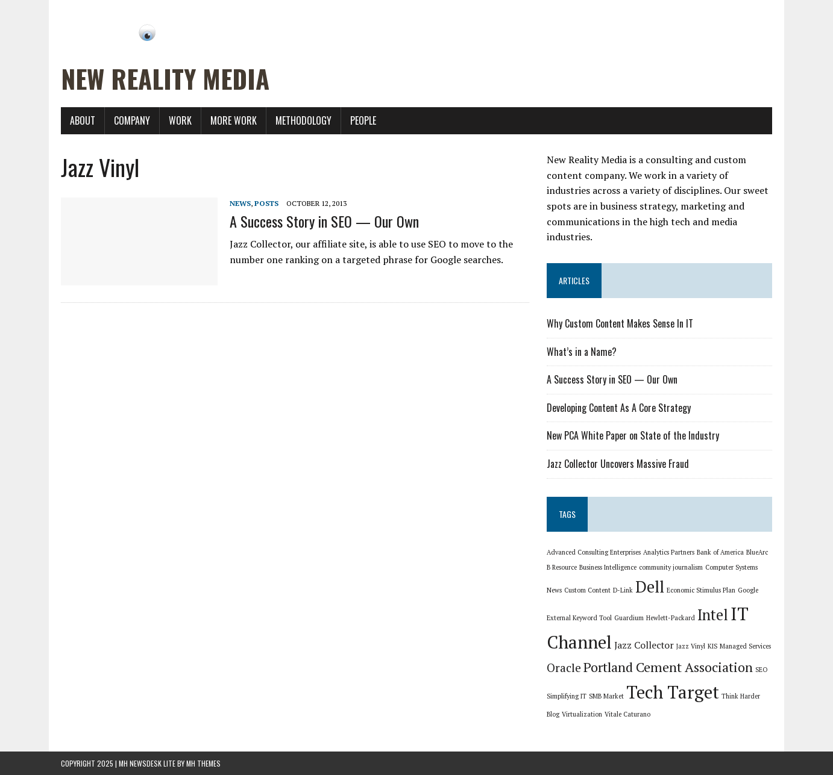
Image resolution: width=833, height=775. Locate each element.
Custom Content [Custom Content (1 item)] (587, 590)
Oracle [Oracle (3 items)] (564, 668)
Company (132, 120)
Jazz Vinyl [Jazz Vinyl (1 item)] (690, 646)
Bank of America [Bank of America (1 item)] (720, 552)
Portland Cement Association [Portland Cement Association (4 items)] (668, 667)
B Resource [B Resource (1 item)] (562, 567)
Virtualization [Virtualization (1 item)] (582, 714)
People (363, 120)
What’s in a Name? (582, 351)
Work (180, 120)
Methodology (303, 120)
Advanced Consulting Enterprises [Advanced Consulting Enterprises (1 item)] (594, 552)
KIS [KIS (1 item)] (712, 646)
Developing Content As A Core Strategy (619, 407)
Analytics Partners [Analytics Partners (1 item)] (668, 552)
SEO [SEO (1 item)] (761, 669)
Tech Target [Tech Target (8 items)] (672, 691)
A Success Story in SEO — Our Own (324, 221)
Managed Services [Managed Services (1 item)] (745, 646)
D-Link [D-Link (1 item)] (623, 590)
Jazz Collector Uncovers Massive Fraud (618, 463)
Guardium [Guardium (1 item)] (629, 618)
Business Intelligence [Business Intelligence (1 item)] (608, 567)
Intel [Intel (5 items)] (712, 614)
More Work (233, 120)
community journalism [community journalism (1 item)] (671, 567)
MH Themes (203, 763)
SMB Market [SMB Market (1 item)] (606, 696)
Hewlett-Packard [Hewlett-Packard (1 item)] (670, 618)
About (82, 120)
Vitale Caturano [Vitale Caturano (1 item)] (627, 714)
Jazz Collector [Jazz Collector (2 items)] (644, 645)
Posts (266, 203)
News (240, 203)
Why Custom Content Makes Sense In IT (620, 323)
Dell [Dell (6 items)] (649, 586)
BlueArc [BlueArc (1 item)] (757, 552)
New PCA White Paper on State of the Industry (633, 435)
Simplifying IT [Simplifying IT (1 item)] (566, 696)
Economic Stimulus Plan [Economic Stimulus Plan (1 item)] (701, 590)
